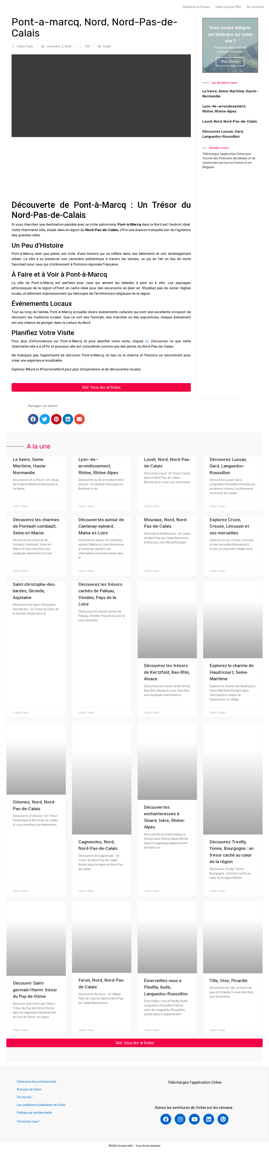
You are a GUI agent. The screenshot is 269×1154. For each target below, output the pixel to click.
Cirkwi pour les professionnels (37, 1082)
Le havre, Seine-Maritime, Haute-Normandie (30, 466)
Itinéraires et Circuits (196, 7)
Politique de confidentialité (34, 1113)
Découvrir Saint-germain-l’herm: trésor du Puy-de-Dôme (35, 990)
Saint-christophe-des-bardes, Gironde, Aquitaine (34, 591)
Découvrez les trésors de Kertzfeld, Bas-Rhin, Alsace (167, 672)
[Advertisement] (101, 170)
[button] (101, 387)
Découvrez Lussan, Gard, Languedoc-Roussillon (228, 466)
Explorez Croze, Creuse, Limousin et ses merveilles (229, 527)
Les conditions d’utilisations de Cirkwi (41, 1105)
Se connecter (255, 7)
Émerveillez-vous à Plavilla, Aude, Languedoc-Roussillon (166, 988)
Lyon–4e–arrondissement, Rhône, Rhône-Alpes (98, 466)
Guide (107, 46)
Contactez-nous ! (28, 1122)
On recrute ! (24, 1098)
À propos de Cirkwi (29, 1090)
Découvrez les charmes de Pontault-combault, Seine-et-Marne (36, 527)
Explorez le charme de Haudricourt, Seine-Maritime (232, 672)
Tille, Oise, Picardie (229, 981)
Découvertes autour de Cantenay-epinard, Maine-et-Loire (101, 527)
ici (147, 341)
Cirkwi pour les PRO (228, 7)
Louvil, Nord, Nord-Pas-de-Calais (229, 121)
